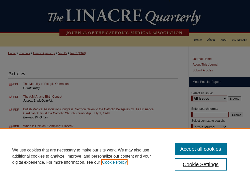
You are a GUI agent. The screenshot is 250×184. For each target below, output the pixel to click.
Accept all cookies (200, 149)
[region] (125, 156)
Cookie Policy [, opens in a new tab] (114, 162)
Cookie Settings (201, 164)
